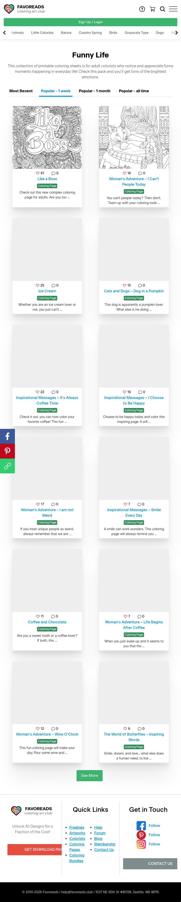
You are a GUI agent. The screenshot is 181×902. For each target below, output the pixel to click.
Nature (66, 33)
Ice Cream (47, 291)
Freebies (76, 827)
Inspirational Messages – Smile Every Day (134, 513)
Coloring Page (47, 186)
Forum (99, 833)
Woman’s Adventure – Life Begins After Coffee (134, 625)
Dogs (160, 33)
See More (89, 775)
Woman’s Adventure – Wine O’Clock (47, 734)
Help (98, 827)
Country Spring (90, 33)
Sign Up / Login (90, 22)
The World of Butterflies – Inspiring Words (134, 737)
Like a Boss (47, 179)
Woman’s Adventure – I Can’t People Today (134, 182)
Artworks (77, 833)
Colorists (77, 838)
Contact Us (104, 850)
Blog (98, 838)
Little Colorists (42, 33)
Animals (17, 33)
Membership (105, 844)
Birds (113, 33)
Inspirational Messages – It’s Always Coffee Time (47, 400)
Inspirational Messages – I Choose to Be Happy (134, 400)
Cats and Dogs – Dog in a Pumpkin (134, 291)
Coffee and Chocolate (47, 622)
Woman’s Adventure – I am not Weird (47, 513)
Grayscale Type (136, 33)
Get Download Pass (44, 849)
